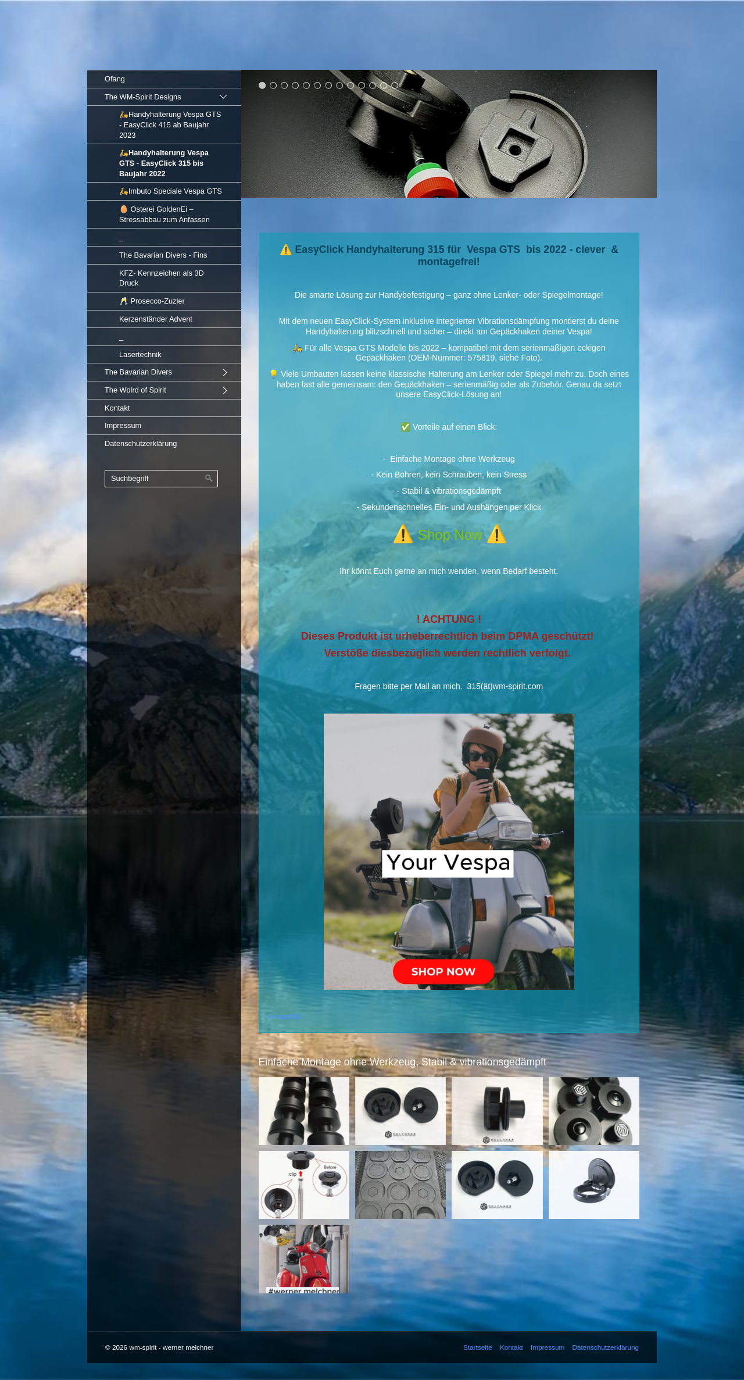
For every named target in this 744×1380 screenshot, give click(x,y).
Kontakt (117, 408)
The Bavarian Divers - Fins (163, 255)
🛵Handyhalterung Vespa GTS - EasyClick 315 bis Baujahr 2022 (164, 162)
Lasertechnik (140, 354)
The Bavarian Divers (138, 372)
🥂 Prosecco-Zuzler (152, 301)
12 (384, 85)
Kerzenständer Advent (155, 319)
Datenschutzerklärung (141, 443)
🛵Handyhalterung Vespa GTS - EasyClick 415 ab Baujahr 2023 (170, 124)
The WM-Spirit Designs (143, 96)
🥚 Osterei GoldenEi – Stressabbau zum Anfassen (164, 214)
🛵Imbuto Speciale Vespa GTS (170, 191)
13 (395, 85)
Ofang (115, 78)
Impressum (123, 425)
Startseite (477, 1347)
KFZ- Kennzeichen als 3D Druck (161, 278)
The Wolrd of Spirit (135, 390)
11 (373, 85)
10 (362, 85)
